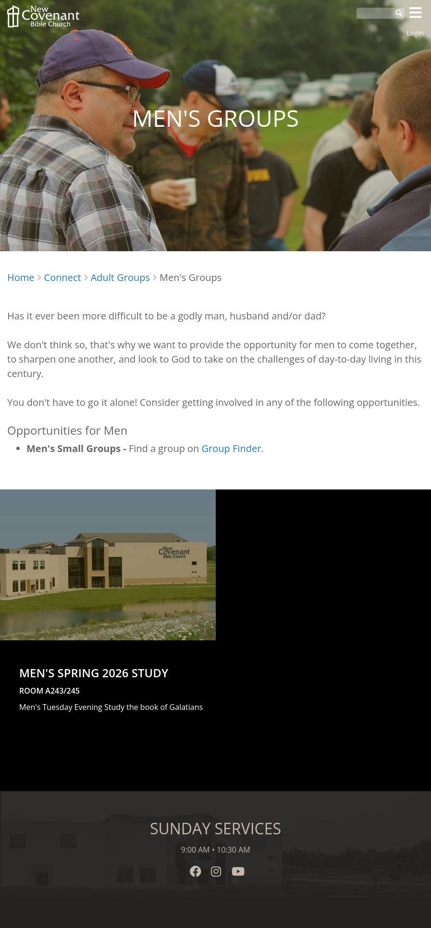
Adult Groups (120, 277)
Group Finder (231, 448)
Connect (62, 277)
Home (21, 277)
